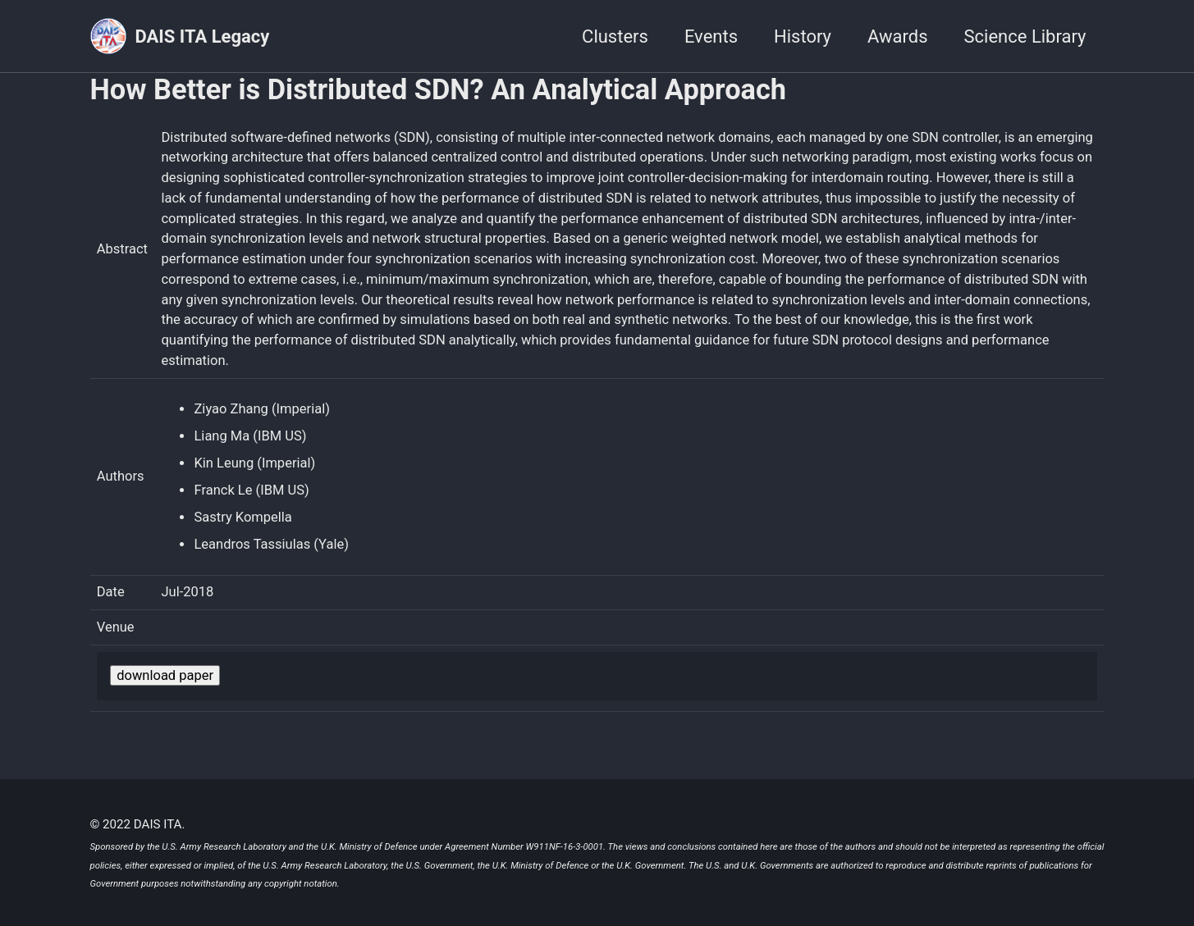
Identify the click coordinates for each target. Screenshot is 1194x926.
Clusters (615, 36)
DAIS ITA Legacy (202, 36)
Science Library (1025, 36)
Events (711, 36)
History (802, 36)
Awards (897, 36)
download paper (165, 675)
